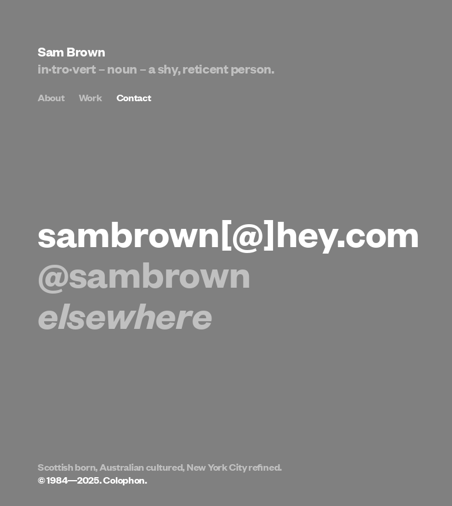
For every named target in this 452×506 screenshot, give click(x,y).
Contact (134, 97)
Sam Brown (71, 50)
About (51, 97)
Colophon (124, 480)
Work (90, 97)
